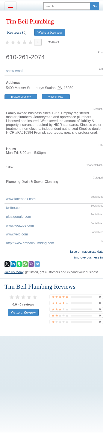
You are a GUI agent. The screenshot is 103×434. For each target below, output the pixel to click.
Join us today (14, 272)
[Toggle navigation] (11, 6)
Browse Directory (21, 96)
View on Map (55, 96)
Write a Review (49, 32)
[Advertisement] (40, 377)
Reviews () (17, 32)
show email (14, 71)
